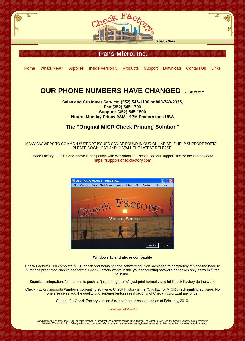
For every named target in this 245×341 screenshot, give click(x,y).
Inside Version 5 (103, 68)
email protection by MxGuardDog (122, 309)
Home (29, 68)
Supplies (76, 68)
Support (151, 68)
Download (172, 68)
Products (131, 68)
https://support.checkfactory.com (122, 160)
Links (216, 68)
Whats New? (51, 68)
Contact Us (196, 68)
